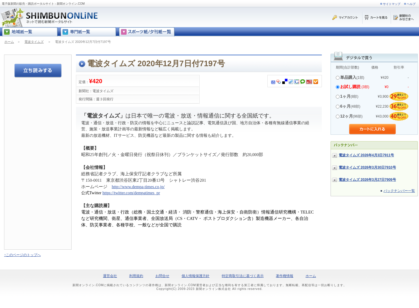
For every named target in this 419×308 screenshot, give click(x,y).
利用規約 (136, 276)
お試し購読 (350, 86)
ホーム (9, 41)
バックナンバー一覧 (399, 191)
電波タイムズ (34, 41)
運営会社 (110, 276)
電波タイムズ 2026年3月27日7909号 (367, 180)
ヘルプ (411, 4)
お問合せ (162, 276)
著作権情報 (284, 276)
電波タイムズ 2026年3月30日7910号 (367, 167)
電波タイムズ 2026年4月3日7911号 (366, 155)
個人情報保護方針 (196, 276)
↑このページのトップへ (22, 255)
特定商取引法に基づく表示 (243, 276)
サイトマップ (391, 4)
